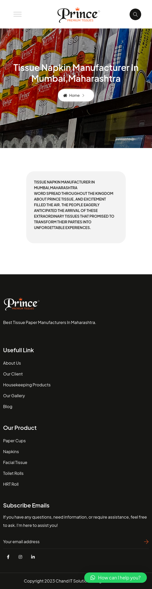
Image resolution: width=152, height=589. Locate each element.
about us (12, 363)
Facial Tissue (15, 462)
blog (7, 406)
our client (13, 374)
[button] (115, 577)
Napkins (11, 451)
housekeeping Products (26, 384)
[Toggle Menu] (17, 14)
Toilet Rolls (13, 473)
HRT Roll (11, 484)
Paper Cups (14, 440)
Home (71, 95)
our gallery (14, 395)
